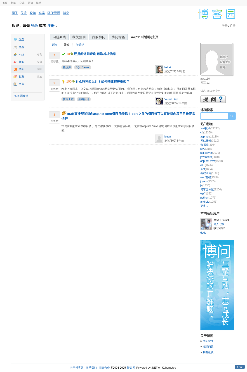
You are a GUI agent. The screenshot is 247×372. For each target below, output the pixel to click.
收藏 (21, 76)
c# (206, 132)
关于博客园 (77, 367)
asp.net (209, 136)
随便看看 (53, 13)
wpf (206, 193)
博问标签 (118, 37)
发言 (39, 54)
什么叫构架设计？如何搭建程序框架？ (102, 81)
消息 (66, 13)
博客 (21, 47)
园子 (15, 13)
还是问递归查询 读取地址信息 (95, 54)
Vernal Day (171, 99)
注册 (50, 26)
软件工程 (68, 99)
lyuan (168, 136)
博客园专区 (211, 189)
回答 (66, 44)
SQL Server (83, 67)
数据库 (67, 67)
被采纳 (80, 44)
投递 (39, 62)
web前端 (209, 177)
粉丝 (33, 13)
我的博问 (99, 37)
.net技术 (210, 128)
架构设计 (83, 99)
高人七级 (219, 224)
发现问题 (208, 346)
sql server (210, 152)
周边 (30, 3)
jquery (208, 181)
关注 (24, 13)
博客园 (131, 367)
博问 (21, 69)
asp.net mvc (211, 161)
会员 (22, 3)
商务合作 (104, 367)
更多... (204, 205)
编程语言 (209, 173)
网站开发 (209, 140)
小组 (21, 54)
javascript (210, 157)
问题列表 (59, 37)
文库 (21, 83)
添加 (39, 76)
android (208, 201)
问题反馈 (22, 95)
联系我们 (91, 367)
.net (206, 169)
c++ (206, 165)
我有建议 (208, 352)
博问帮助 (208, 341)
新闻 (13, 3)
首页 (5, 3)
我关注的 (79, 37)
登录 (34, 26)
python (208, 197)
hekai (168, 67)
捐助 (38, 3)
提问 (39, 69)
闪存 (21, 39)
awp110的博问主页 (145, 37)
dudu (203, 232)
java (206, 148)
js (205, 185)
